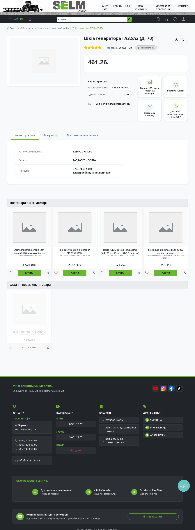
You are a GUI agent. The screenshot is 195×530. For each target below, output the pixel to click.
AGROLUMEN (155, 435)
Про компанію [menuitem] (141, 8)
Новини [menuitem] (117, 6)
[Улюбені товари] (10, 273)
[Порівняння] (30, 19)
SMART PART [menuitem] (104, 8)
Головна (13, 28)
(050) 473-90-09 (26, 449)
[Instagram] (163, 388)
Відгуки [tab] (51, 135)
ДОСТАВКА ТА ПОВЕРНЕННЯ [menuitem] (163, 8)
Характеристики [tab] (25, 135)
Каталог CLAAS (112, 420)
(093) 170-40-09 (26, 444)
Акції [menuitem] (128, 6)
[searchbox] (92, 19)
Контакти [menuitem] (183, 6)
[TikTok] (179, 388)
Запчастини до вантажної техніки (119, 429)
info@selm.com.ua (27, 460)
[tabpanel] (97, 162)
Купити (29, 272)
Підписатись (153, 516)
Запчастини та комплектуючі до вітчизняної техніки (46, 28)
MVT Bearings (155, 427)
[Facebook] (171, 388)
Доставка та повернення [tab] (82, 135)
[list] (159, 19)
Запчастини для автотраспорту (113, 103)
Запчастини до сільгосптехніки (113, 440)
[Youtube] (155, 388)
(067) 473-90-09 (26, 440)
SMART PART (155, 420)
